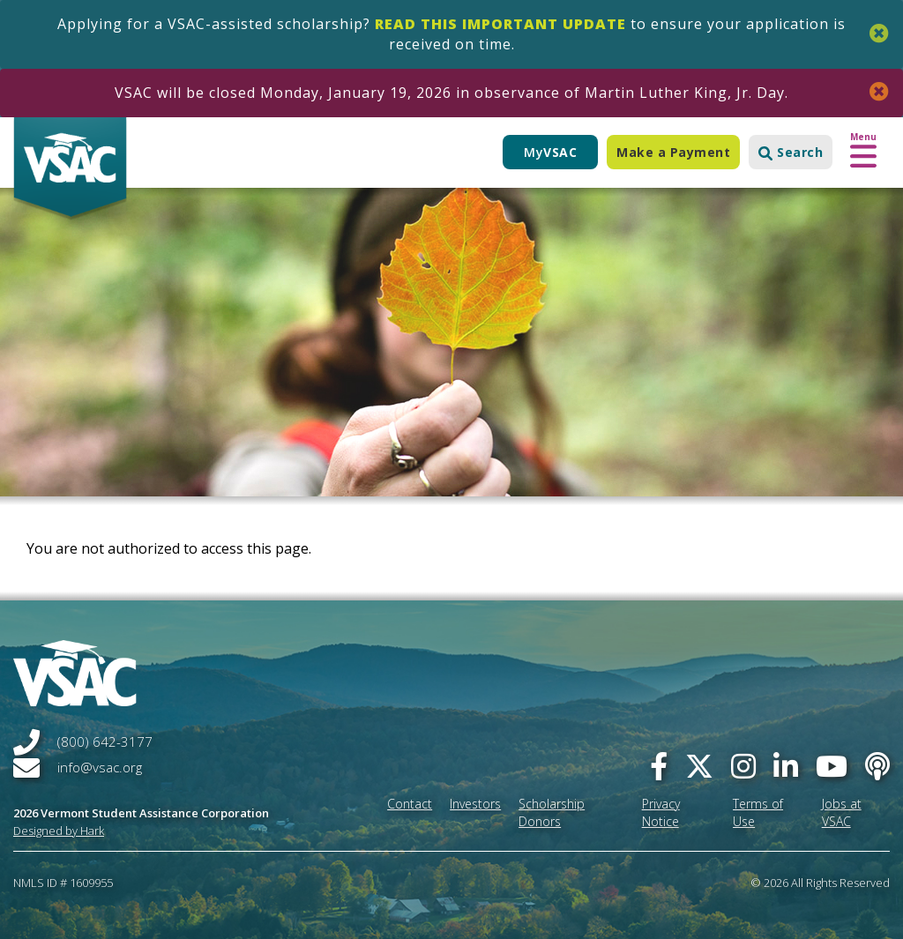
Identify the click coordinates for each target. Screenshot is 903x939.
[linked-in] (785, 766)
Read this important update (500, 24)
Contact (409, 803)
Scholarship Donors (552, 812)
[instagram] (743, 766)
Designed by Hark (58, 830)
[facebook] (659, 766)
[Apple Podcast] (877, 766)
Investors (475, 803)
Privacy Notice (661, 812)
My (550, 152)
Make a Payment (673, 152)
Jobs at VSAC (842, 812)
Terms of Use (758, 812)
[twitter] (699, 766)
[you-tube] (831, 766)
